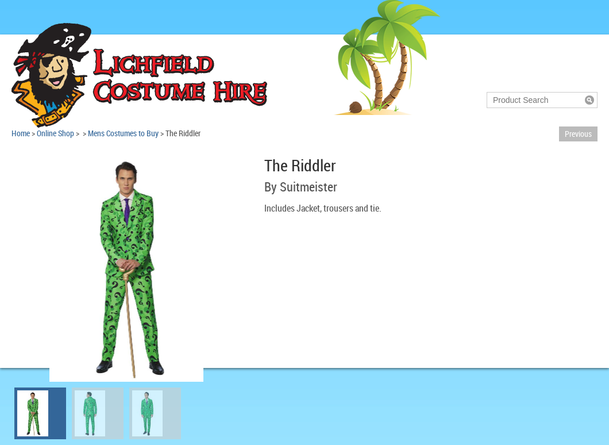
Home (20, 133)
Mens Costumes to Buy (123, 133)
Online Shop (55, 133)
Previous (578, 133)
